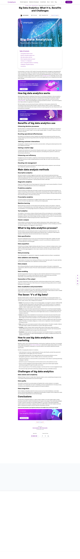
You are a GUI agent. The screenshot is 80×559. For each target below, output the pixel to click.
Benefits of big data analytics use (27, 55)
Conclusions (23, 66)
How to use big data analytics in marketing (29, 62)
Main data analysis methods (26, 57)
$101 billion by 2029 (46, 75)
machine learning (21, 100)
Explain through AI (54, 15)
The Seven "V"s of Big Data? (26, 60)
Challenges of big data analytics (27, 64)
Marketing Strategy (35, 5)
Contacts (69, 2)
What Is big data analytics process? (28, 59)
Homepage (26, 5)
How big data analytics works (26, 53)
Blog (30, 5)
